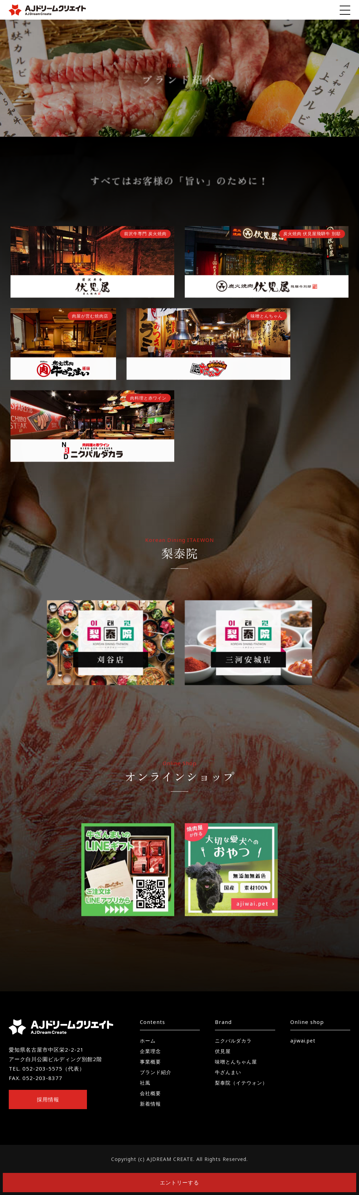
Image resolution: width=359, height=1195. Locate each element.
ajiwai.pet (303, 1040)
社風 (145, 1082)
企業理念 (150, 1051)
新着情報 (150, 1103)
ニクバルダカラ (233, 1040)
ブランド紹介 (155, 1072)
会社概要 (150, 1093)
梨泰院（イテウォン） (241, 1082)
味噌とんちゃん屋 (236, 1061)
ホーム (148, 1040)
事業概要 (150, 1061)
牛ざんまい (228, 1072)
